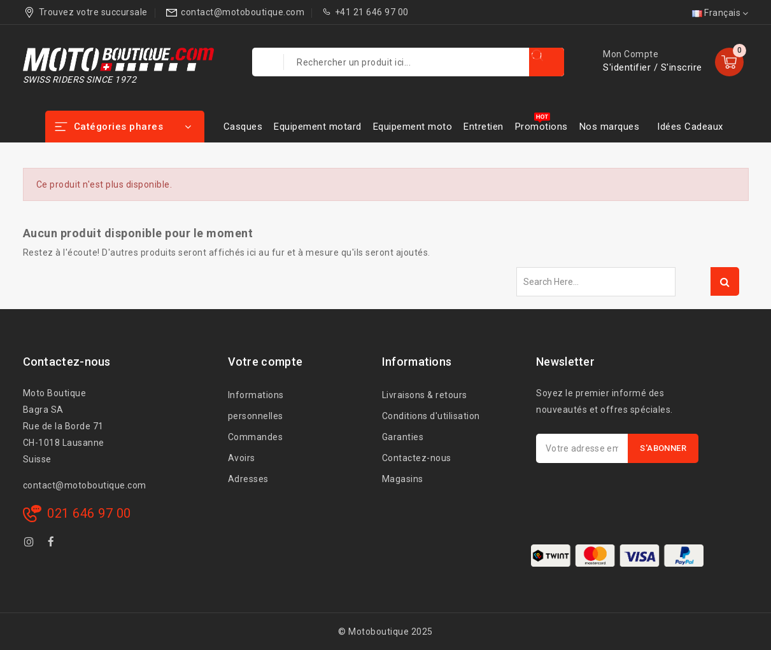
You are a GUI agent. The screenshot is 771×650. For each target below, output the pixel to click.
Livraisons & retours (424, 395)
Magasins (402, 479)
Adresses (248, 479)
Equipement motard (318, 126)
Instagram (31, 544)
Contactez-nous (416, 458)
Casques (243, 126)
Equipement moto (413, 126)
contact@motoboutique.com (242, 12)
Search (725, 281)
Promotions (541, 126)
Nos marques (609, 126)
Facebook (52, 544)
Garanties (403, 437)
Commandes (255, 437)
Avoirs (241, 458)
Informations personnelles (256, 405)
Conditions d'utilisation (431, 416)
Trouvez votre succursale (93, 12)
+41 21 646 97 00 (372, 12)
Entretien (483, 126)
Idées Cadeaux (690, 126)
